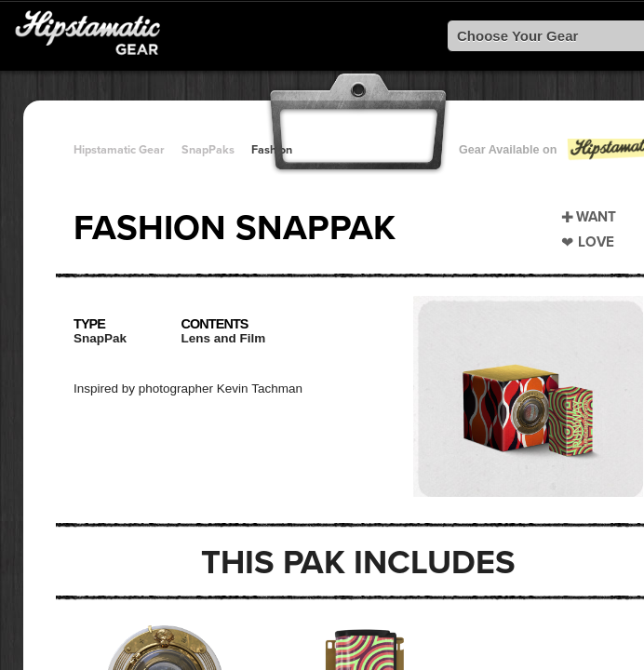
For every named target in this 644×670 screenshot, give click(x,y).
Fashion (271, 149)
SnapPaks (208, 149)
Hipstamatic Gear (119, 149)
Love (596, 242)
